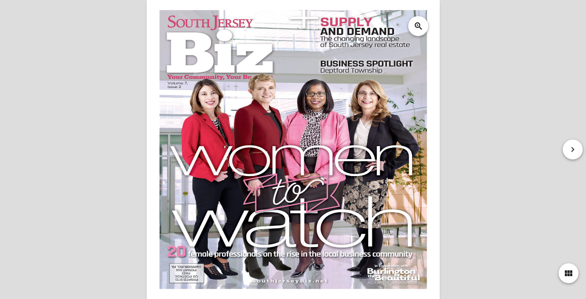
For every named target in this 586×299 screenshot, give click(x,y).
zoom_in (418, 26)
